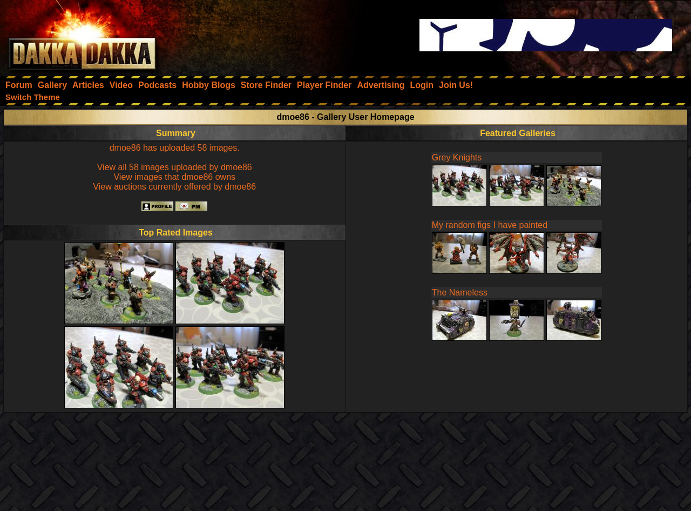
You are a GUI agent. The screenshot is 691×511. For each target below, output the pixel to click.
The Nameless (459, 292)
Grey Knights (457, 157)
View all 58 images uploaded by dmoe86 (174, 167)
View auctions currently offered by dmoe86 (174, 186)
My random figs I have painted (489, 225)
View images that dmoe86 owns (174, 176)
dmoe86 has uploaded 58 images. (175, 147)
